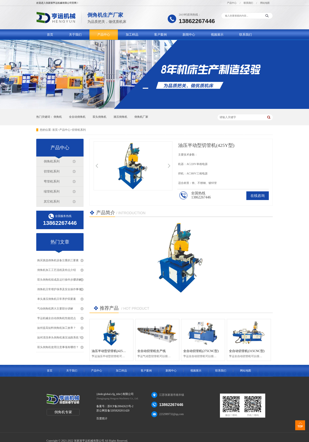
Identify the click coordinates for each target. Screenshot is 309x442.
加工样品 (132, 34)
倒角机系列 (52, 161)
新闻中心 (188, 34)
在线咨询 (257, 196)
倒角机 (58, 116)
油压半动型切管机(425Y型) (110, 351)
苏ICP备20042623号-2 (120, 406)
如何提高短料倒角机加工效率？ (56, 327)
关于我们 (75, 34)
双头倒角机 (99, 116)
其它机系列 (52, 201)
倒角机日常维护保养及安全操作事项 (59, 289)
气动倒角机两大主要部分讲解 (55, 308)
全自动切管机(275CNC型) (201, 351)
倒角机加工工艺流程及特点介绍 (56, 270)
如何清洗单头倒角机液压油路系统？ (59, 337)
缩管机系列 (52, 191)
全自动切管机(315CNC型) (246, 351)
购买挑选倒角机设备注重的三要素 (58, 260)
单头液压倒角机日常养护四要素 (56, 298)
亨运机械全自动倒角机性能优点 (56, 318)
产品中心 (231, 3)
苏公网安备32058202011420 (112, 410)
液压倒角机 (120, 116)
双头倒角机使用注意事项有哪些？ (58, 347)
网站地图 (265, 3)
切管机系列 (79, 129)
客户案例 (160, 34)
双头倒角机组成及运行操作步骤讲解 (59, 279)
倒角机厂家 (141, 116)
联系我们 (248, 3)
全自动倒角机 (77, 116)
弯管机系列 (52, 181)
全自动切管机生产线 (151, 351)
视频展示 (217, 34)
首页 (50, 34)
